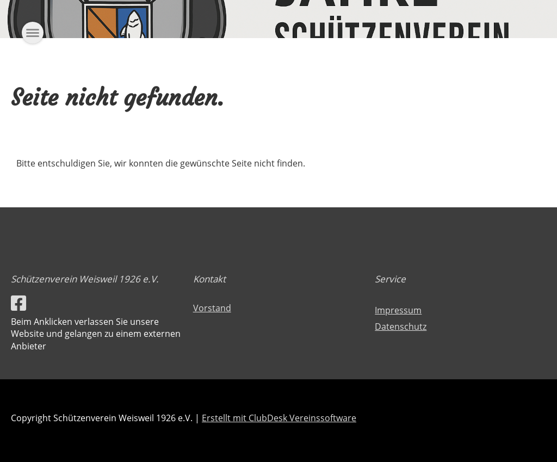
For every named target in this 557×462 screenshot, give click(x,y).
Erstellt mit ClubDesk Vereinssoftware (279, 418)
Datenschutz (400, 326)
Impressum (398, 310)
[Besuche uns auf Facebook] (18, 303)
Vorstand (212, 308)
